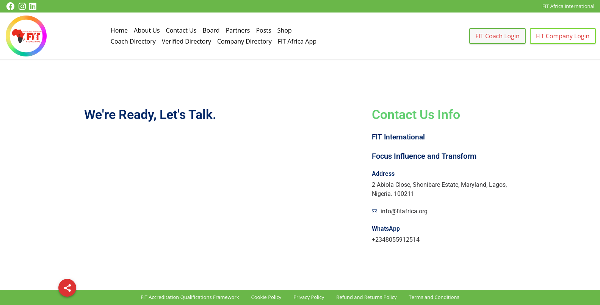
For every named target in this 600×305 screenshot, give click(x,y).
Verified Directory (186, 41)
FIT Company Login (562, 36)
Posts (263, 30)
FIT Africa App (297, 41)
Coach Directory (133, 41)
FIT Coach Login (497, 36)
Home (119, 30)
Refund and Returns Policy (366, 297)
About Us (147, 30)
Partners (238, 30)
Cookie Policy (266, 297)
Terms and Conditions (434, 297)
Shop (284, 30)
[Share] (67, 288)
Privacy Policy (308, 297)
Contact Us (181, 30)
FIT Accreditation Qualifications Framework (190, 297)
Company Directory (244, 41)
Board (210, 30)
